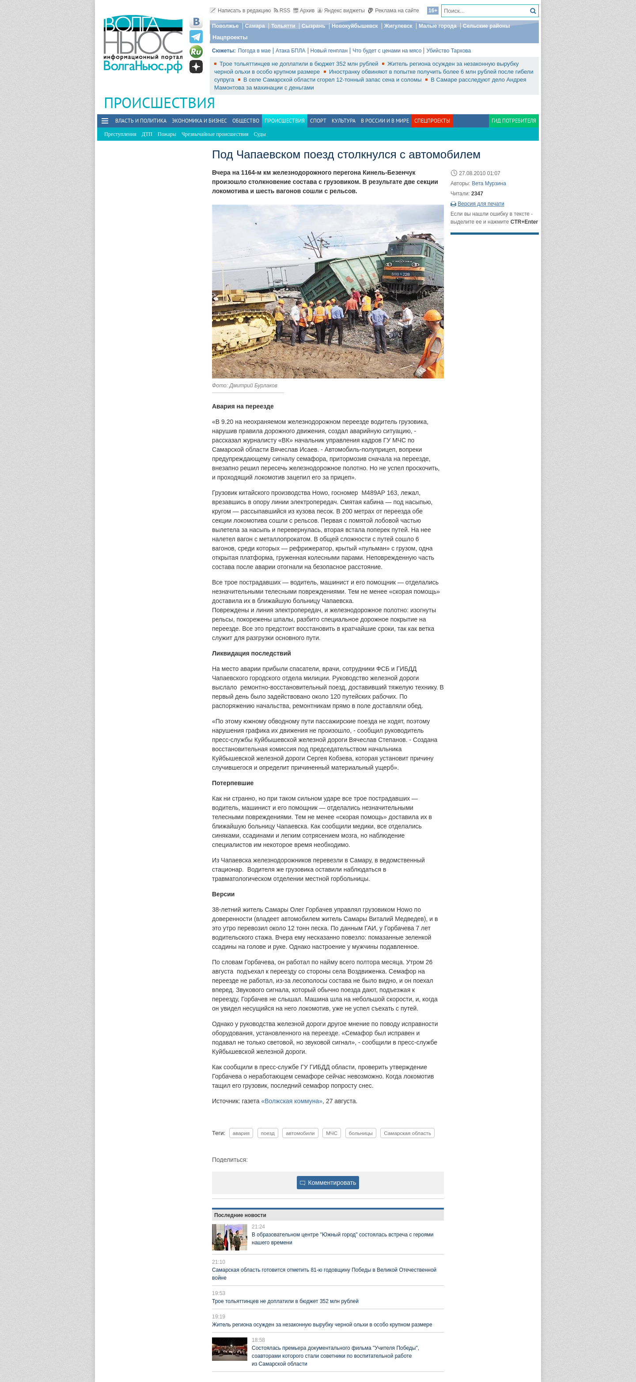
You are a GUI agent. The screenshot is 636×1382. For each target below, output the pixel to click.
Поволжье (225, 26)
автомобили (300, 1133)
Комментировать (328, 1182)
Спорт (318, 120)
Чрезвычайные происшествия (215, 134)
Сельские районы (486, 26)
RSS (282, 10)
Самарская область (407, 1133)
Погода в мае (254, 51)
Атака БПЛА (291, 51)
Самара (255, 26)
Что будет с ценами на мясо (386, 51)
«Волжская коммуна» (292, 1101)
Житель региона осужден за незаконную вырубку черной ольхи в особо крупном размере (322, 1325)
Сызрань (314, 26)
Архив (304, 10)
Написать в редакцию (240, 10)
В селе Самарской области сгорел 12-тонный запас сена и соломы (333, 79)
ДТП (147, 134)
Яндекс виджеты (341, 10)
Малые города (438, 26)
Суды (260, 134)
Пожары (167, 134)
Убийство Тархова (448, 51)
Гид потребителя (514, 120)
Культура (344, 120)
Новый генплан (329, 51)
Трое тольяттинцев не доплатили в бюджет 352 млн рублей (300, 63)
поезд (268, 1133)
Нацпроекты (230, 37)
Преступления (120, 134)
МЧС (331, 1133)
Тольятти (283, 26)
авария (241, 1133)
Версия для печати (481, 204)
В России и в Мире (385, 120)
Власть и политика (141, 120)
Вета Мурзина (489, 183)
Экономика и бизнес (199, 120)
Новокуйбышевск (355, 26)
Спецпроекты (432, 120)
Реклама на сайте (393, 10)
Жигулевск (398, 26)
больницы (361, 1133)
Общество (245, 120)
